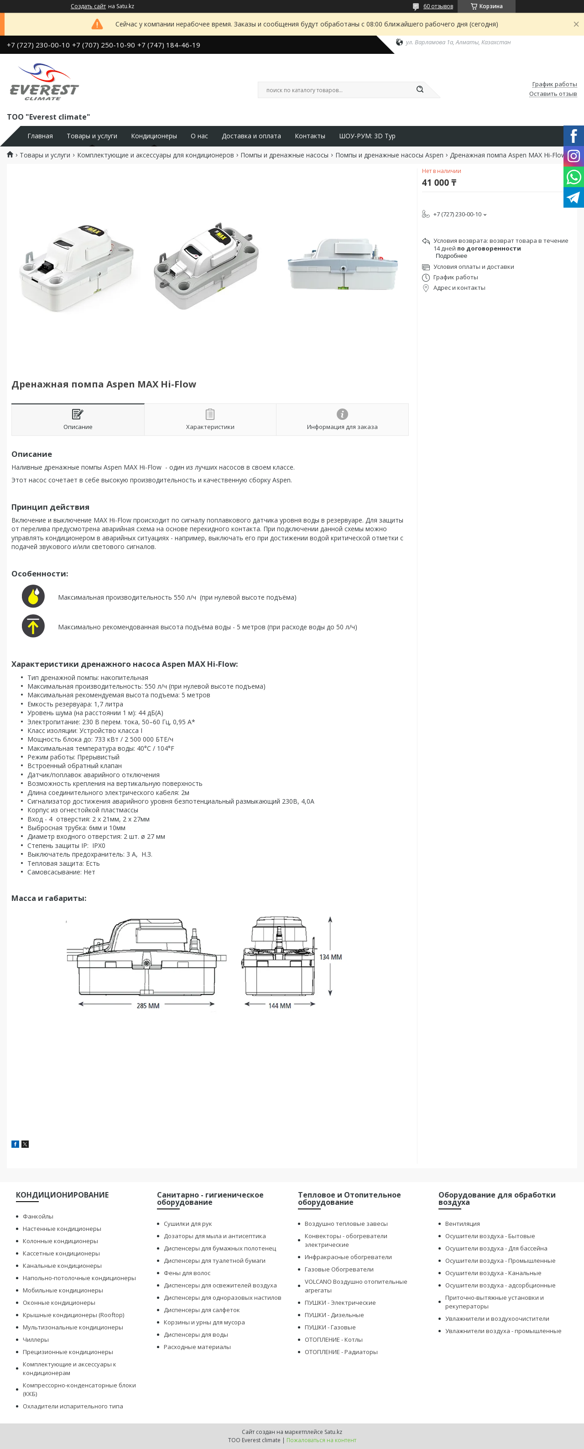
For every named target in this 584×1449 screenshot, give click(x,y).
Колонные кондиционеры (60, 1241)
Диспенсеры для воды (196, 1334)
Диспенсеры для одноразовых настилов (223, 1297)
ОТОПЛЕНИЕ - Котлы (334, 1339)
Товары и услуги (92, 136)
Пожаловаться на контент (321, 1440)
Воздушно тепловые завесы (346, 1223)
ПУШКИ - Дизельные (334, 1315)
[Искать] (420, 90)
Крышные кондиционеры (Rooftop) (73, 1315)
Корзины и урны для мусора (204, 1322)
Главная (40, 136)
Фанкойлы (38, 1216)
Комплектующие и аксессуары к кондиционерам (69, 1368)
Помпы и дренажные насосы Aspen (389, 155)
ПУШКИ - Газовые (330, 1327)
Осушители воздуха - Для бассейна (496, 1248)
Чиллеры (36, 1339)
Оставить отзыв (553, 94)
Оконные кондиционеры (59, 1302)
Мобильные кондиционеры (63, 1290)
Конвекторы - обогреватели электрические (346, 1240)
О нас (199, 136)
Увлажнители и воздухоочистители (497, 1318)
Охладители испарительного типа (73, 1406)
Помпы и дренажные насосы (284, 155)
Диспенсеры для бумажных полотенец (220, 1248)
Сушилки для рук (188, 1223)
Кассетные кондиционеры (61, 1253)
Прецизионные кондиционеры (68, 1352)
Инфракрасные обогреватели (348, 1257)
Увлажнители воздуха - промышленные (503, 1331)
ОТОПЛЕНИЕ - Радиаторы (341, 1352)
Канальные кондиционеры (62, 1265)
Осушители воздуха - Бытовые (490, 1236)
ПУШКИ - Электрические (340, 1302)
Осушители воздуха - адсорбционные (500, 1285)
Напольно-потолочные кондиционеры (79, 1278)
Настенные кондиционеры (62, 1228)
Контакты (310, 136)
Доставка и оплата (251, 136)
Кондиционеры (154, 136)
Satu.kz (333, 1432)
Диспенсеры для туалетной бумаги (215, 1260)
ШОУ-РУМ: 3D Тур (367, 136)
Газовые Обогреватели (339, 1269)
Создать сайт (88, 6)
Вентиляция (462, 1223)
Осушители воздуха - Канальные (493, 1273)
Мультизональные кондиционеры (73, 1327)
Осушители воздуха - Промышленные (500, 1260)
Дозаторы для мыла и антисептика (215, 1236)
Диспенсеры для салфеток (202, 1310)
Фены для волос (187, 1273)
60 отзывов (438, 6)
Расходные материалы (197, 1347)
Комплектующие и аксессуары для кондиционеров (155, 155)
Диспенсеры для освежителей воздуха (220, 1285)
